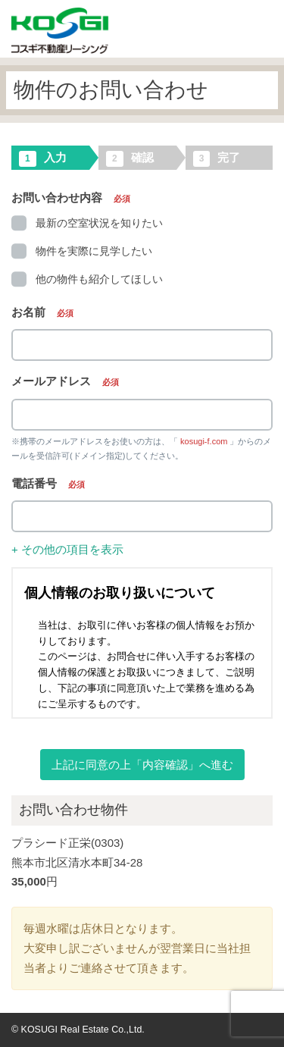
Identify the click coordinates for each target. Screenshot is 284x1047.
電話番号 (48, 483)
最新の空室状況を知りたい (87, 222)
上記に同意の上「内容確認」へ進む (142, 764)
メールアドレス (65, 381)
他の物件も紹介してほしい (87, 279)
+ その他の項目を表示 (67, 549)
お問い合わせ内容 (70, 197)
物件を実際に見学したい (81, 251)
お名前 (42, 312)
